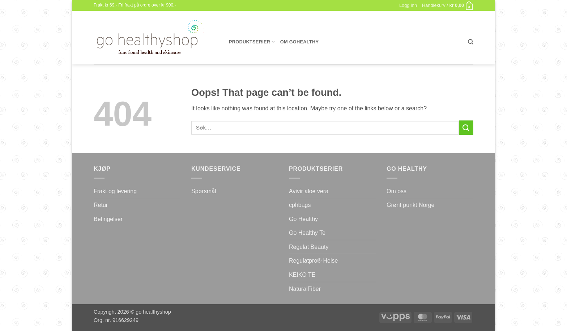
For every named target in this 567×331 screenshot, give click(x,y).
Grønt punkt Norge (411, 205)
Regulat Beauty (308, 247)
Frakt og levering (115, 191)
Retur (101, 205)
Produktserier (252, 41)
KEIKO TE (302, 275)
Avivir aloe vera (308, 191)
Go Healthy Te (307, 233)
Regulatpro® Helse (313, 261)
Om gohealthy (299, 41)
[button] (447, 5)
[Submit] (466, 127)
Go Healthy (303, 219)
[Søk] (470, 42)
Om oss (396, 191)
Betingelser (108, 219)
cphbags (300, 205)
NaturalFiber (305, 289)
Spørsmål (203, 191)
